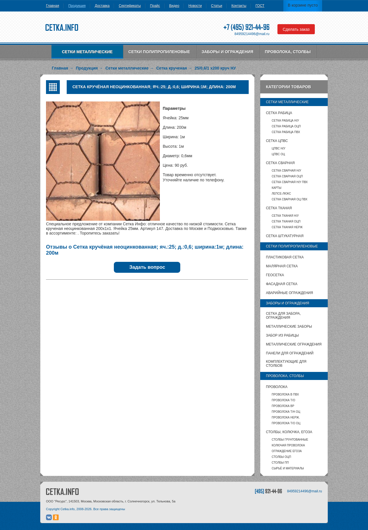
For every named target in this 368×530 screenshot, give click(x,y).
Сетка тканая (279, 208)
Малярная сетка (282, 266)
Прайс (155, 6)
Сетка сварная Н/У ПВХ (290, 182)
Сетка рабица (279, 113)
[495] (268, 491)
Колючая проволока (288, 445)
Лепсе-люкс (281, 193)
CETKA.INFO (62, 491)
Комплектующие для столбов (286, 364)
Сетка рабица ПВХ (286, 132)
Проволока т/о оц (286, 423)
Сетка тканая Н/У (285, 215)
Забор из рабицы (282, 335)
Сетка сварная (280, 163)
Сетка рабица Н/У (285, 120)
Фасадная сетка (281, 284)
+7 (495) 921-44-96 (246, 27)
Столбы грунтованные (290, 439)
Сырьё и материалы (288, 468)
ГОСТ (260, 6)
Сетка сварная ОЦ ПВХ (289, 199)
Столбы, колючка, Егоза (289, 432)
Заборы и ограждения (227, 51)
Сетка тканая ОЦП (286, 221)
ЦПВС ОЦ (278, 154)
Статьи (216, 6)
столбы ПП (280, 462)
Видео (174, 6)
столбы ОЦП (281, 456)
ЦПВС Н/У (278, 148)
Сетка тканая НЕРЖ (287, 227)
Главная (52, 6)
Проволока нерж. (286, 417)
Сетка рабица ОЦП (286, 126)
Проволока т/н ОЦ (286, 411)
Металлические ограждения (293, 344)
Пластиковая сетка (285, 257)
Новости (195, 6)
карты (276, 187)
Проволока (277, 387)
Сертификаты (130, 6)
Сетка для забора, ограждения (283, 316)
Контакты (238, 6)
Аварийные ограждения (289, 293)
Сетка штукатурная (285, 236)
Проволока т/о (283, 400)
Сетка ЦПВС (277, 141)
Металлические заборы (289, 326)
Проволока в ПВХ (285, 394)
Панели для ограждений (289, 353)
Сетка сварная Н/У (286, 170)
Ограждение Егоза (287, 451)
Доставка (102, 6)
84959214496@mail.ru (251, 34)
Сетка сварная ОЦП (287, 176)
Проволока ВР (283, 406)
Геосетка (275, 275)
